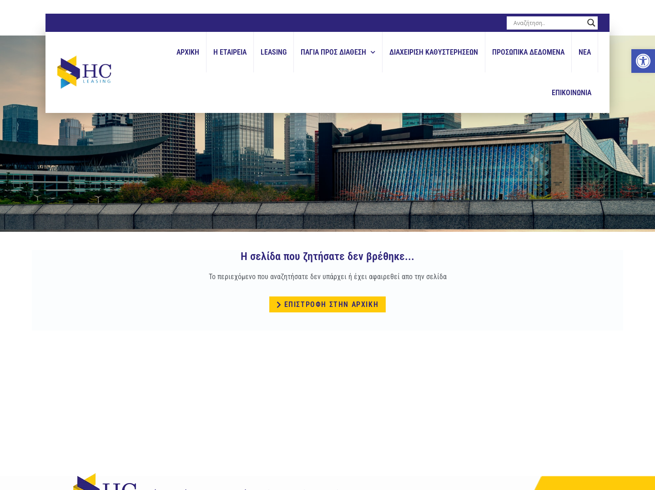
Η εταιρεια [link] (230, 52)
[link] (643, 61)
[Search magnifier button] (591, 22)
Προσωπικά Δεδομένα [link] (528, 52)
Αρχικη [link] (187, 52)
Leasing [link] (274, 52)
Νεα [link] (585, 52)
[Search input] (548, 22)
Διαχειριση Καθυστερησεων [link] (433, 52)
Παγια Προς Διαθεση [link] (338, 52)
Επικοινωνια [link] (571, 92)
